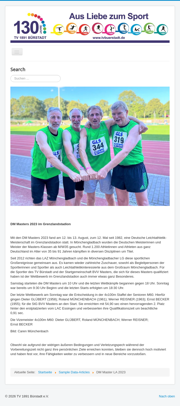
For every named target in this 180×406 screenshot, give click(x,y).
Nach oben (167, 396)
